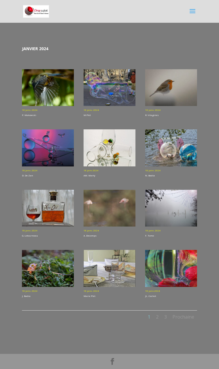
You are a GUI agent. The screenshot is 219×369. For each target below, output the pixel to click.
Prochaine (183, 317)
